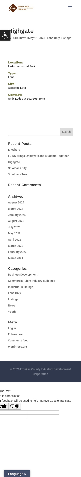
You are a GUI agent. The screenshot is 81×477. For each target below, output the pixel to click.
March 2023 (15, 245)
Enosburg (14, 149)
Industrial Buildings (20, 287)
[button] (5, 35)
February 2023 (17, 251)
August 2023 (16, 221)
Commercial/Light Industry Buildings (31, 280)
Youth (12, 311)
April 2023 (14, 239)
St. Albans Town (18, 174)
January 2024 (17, 215)
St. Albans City (17, 168)
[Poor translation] (14, 406)
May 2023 (14, 233)
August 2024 (16, 202)
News (11, 305)
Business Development (22, 274)
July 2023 (14, 227)
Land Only (53, 38)
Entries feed (16, 334)
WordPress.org (17, 346)
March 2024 (15, 208)
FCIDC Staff (19, 38)
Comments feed (18, 340)
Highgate (14, 162)
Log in (12, 328)
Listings (66, 38)
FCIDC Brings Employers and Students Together (38, 155)
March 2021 (15, 258)
